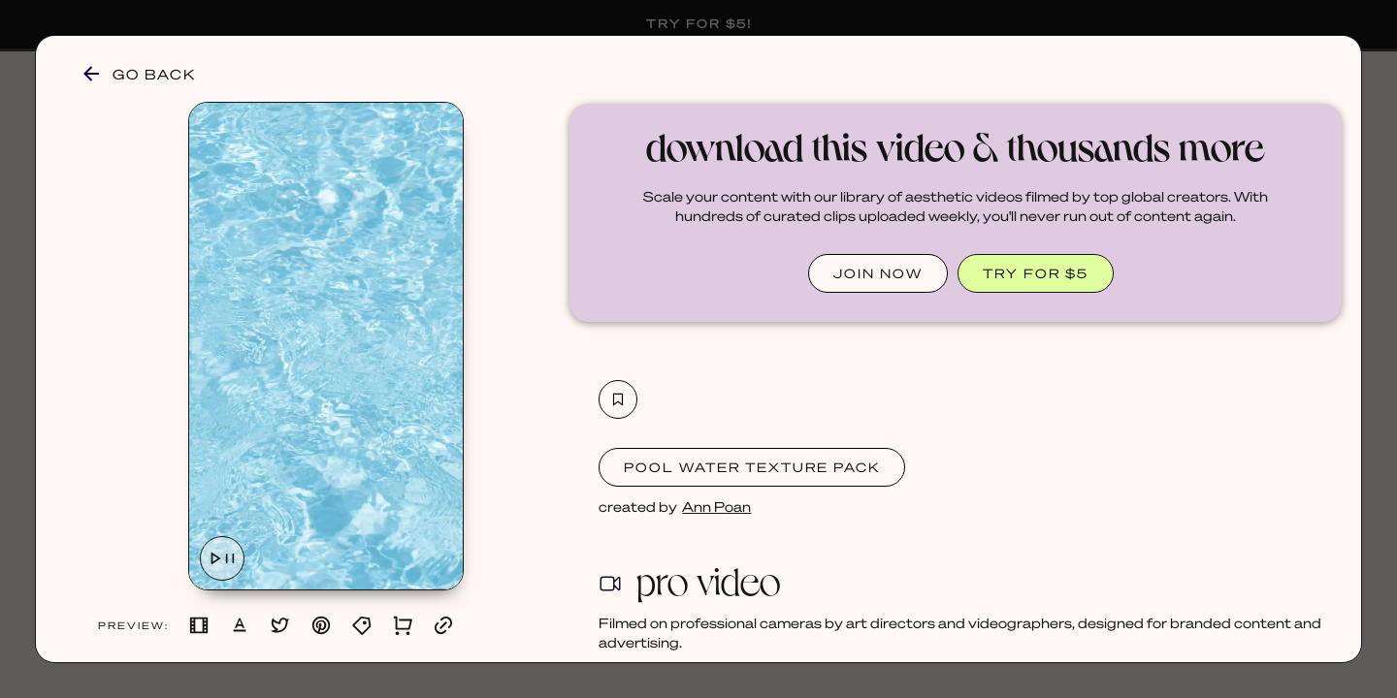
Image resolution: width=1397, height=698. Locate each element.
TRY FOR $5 (1035, 273)
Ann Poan (716, 506)
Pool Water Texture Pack (752, 467)
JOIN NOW (878, 273)
